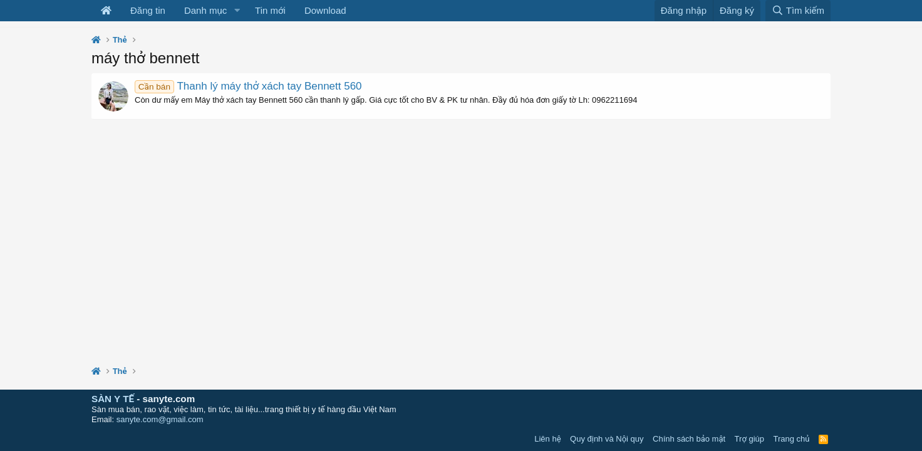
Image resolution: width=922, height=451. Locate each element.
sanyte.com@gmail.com (160, 419)
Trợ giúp (749, 438)
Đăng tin (147, 10)
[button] (237, 10)
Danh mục (205, 10)
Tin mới (270, 10)
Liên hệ (547, 438)
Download (325, 10)
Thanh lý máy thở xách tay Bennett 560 (248, 86)
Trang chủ (792, 438)
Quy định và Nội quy (607, 438)
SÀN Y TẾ (112, 398)
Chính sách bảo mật (689, 438)
